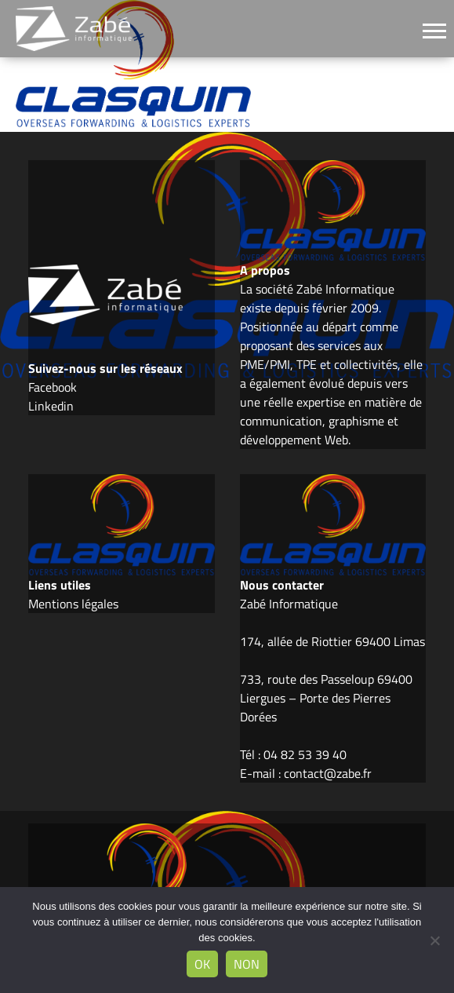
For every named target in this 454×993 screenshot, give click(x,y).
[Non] (434, 940)
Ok (202, 964)
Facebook (52, 387)
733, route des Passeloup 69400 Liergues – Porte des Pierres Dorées (326, 698)
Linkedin (51, 405)
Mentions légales (73, 603)
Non (247, 964)
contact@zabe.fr (328, 773)
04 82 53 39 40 (305, 754)
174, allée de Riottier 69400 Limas (332, 641)
